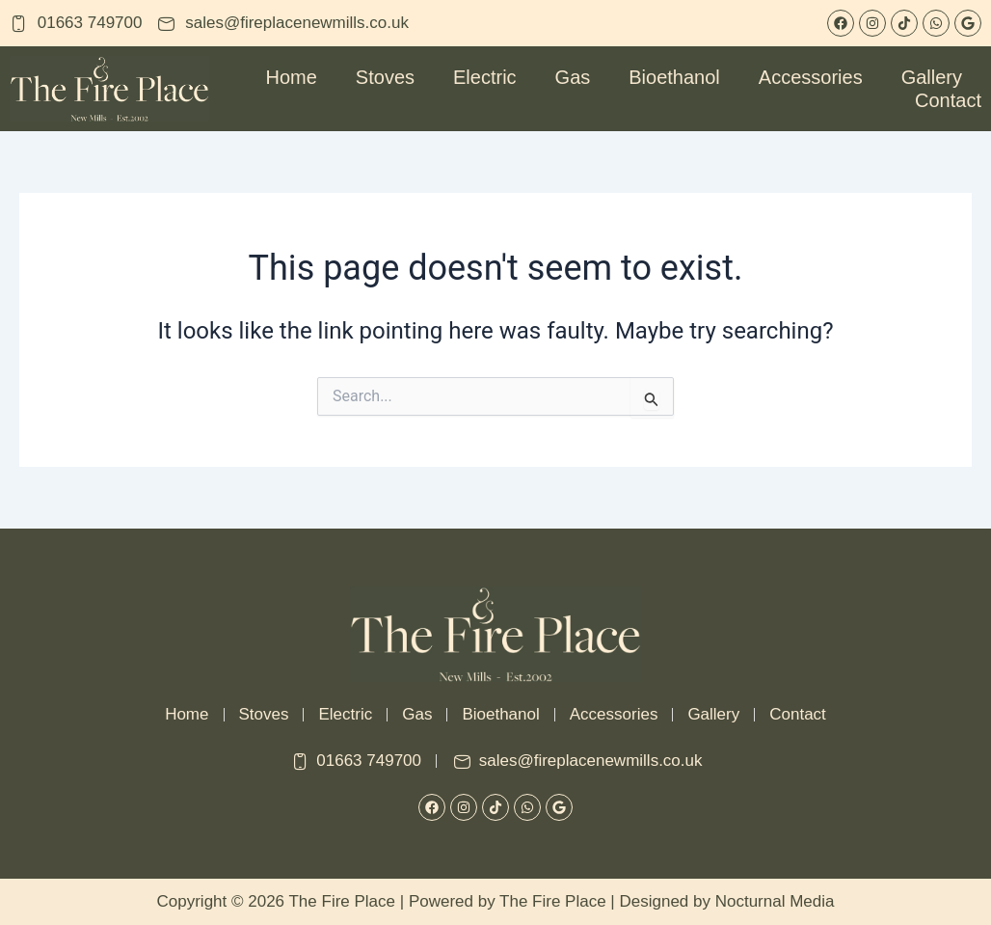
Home (291, 77)
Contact (948, 100)
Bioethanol (674, 77)
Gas (573, 77)
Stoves (385, 77)
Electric (485, 77)
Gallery (931, 77)
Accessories (811, 77)
